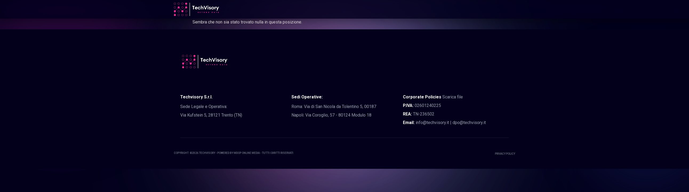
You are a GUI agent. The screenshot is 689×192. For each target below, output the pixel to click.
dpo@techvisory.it (469, 122)
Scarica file (452, 96)
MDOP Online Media (247, 152)
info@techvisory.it (432, 122)
